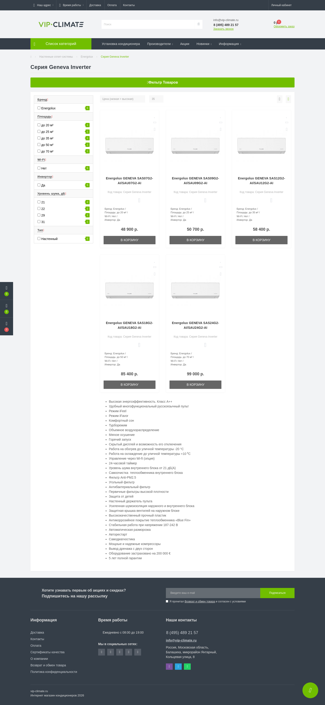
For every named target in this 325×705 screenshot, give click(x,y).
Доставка (95, 5)
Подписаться (277, 593)
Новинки (204, 44)
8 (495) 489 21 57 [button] (182, 632)
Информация (230, 44)
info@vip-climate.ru (181, 640)
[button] (43, 5)
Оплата (112, 5)
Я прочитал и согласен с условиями (207, 601)
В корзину (129, 240)
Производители (160, 44)
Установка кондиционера (121, 44)
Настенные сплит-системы (56, 56)
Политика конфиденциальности (53, 672)
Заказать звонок (223, 29)
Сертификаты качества (47, 652)
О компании (39, 658)
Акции (184, 44)
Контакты (129, 5)
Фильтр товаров (162, 82)
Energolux (87, 56)
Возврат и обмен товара (200, 601)
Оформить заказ (284, 26)
